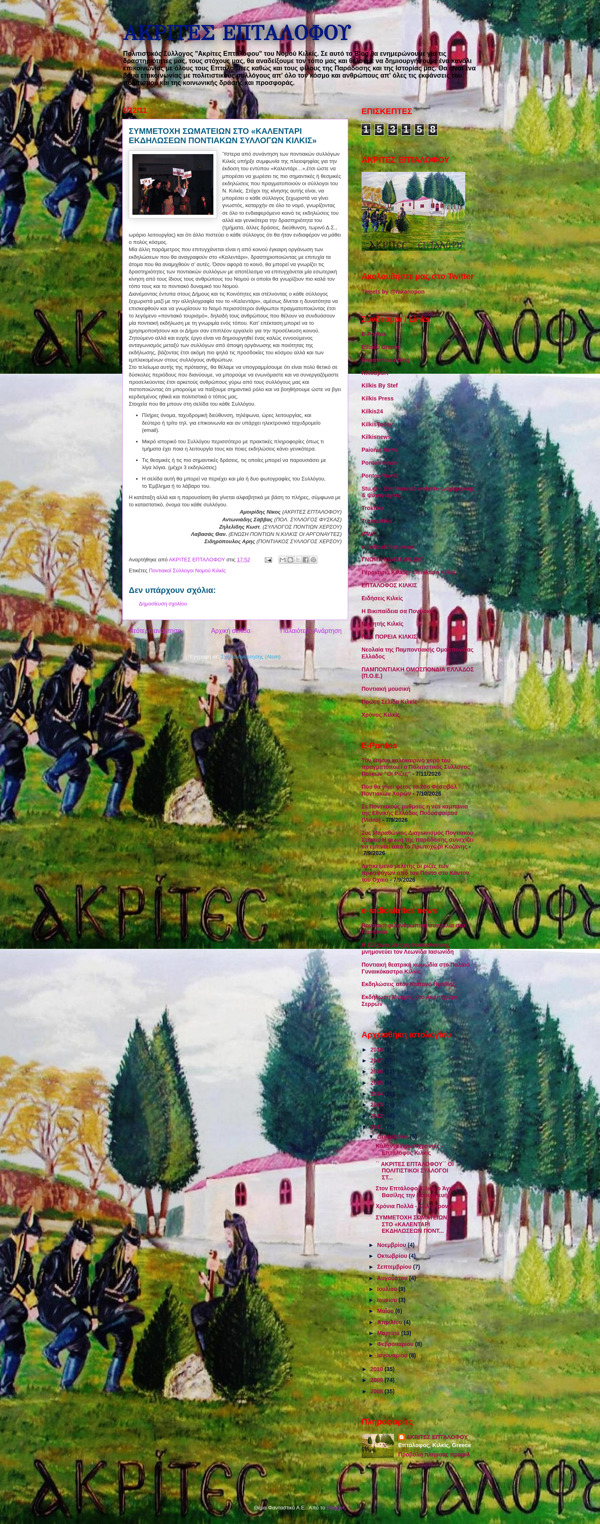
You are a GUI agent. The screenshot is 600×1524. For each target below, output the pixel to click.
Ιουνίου (387, 1300)
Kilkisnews (376, 437)
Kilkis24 (372, 411)
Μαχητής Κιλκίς (383, 623)
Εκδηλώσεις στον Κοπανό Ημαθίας (408, 984)
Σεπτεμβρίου (395, 1267)
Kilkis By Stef (380, 385)
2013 (377, 1104)
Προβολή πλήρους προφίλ (434, 1454)
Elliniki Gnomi (380, 347)
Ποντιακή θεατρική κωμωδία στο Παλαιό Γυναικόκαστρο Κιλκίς (416, 968)
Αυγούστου (393, 1278)
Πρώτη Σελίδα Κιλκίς (389, 701)
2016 (377, 1071)
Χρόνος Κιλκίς (381, 714)
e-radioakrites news (388, 547)
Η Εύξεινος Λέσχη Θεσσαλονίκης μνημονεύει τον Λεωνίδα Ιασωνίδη (408, 948)
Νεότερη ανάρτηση (155, 630)
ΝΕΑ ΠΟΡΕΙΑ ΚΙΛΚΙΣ (389, 636)
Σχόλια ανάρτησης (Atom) (251, 657)
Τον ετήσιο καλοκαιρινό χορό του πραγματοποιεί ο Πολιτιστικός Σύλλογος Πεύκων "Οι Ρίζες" (416, 767)
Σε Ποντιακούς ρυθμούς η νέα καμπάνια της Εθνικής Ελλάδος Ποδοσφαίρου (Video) (415, 813)
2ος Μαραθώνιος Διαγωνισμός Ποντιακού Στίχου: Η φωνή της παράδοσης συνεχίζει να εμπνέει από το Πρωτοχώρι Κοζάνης (418, 840)
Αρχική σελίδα (230, 630)
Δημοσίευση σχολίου (163, 604)
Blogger (336, 1508)
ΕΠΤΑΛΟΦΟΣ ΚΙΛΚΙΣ (389, 585)
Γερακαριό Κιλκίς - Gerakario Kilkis (409, 572)
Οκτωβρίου (393, 1256)
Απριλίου (390, 1322)
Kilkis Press (378, 398)
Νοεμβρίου (392, 1245)
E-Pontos (374, 334)
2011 (377, 1127)
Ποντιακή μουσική (386, 689)
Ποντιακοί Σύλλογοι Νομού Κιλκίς (187, 570)
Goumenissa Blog (386, 360)
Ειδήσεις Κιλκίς (382, 598)
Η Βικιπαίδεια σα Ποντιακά (397, 611)
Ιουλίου (387, 1289)
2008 (377, 1391)
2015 (377, 1083)
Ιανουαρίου (393, 1355)
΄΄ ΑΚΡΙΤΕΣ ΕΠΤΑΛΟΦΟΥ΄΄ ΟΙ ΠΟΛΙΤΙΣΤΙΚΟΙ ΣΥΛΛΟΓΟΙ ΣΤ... (415, 1171)
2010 (377, 1369)
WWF (369, 534)
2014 (377, 1093)
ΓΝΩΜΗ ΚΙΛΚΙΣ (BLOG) (393, 559)
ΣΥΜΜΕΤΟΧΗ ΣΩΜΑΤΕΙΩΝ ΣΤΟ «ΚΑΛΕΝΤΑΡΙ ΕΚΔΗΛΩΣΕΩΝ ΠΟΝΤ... (411, 1224)
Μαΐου (386, 1311)
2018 (377, 1049)
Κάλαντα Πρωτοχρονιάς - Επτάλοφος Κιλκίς (409, 1149)
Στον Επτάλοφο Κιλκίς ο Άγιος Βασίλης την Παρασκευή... (416, 1191)
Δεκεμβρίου (393, 1136)
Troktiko (372, 508)
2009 (377, 1380)
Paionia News (380, 450)
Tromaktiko (377, 521)
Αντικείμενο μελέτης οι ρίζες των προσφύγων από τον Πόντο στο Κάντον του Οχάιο (415, 873)
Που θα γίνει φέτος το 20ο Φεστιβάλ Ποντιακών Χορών (409, 790)
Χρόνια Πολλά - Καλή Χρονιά (414, 1206)
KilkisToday (377, 424)
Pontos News (379, 462)
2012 (377, 1116)
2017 (377, 1060)
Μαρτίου (389, 1333)
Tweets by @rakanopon (393, 291)
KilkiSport (375, 373)
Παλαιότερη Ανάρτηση (311, 630)
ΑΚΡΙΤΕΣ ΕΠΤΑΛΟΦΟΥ (236, 33)
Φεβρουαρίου (396, 1344)
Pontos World (380, 475)
